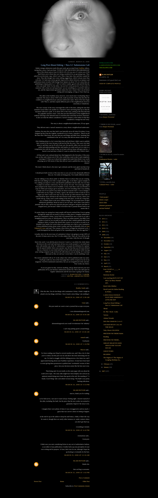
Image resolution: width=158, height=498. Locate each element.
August (106, 250)
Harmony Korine (108, 275)
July (105, 253)
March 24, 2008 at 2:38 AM (77, 297)
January (106, 367)
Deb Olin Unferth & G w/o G (112, 321)
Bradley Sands (80, 288)
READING (107, 354)
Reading (106, 337)
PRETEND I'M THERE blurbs (113, 333)
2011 (103, 225)
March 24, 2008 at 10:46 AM (76, 332)
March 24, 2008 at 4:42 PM (77, 430)
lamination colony (81, 276)
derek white (103, 202)
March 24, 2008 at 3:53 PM (77, 385)
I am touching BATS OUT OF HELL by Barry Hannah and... (113, 280)
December (107, 237)
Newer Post (37, 481)
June (105, 257)
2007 (103, 371)
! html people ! (104, 197)
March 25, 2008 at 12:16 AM (76, 455)
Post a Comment (84, 478)
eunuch (83, 337)
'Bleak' (105, 308)
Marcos (82, 350)
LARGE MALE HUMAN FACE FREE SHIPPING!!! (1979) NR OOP (113, 297)
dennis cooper (103, 200)
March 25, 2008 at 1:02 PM (77, 472)
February (107, 364)
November (107, 241)
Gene (83, 303)
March (106, 266)
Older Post (86, 481)
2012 (103, 222)
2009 (103, 231)
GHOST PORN (108, 351)
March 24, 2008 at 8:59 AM (77, 314)
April (106, 263)
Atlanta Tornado (108, 318)
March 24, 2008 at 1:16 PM (77, 344)
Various (105, 315)
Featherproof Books (105, 159)
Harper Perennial (108, 117)
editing (70, 276)
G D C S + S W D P (79, 2)
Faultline (81, 68)
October (106, 244)
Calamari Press (104, 184)
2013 (103, 219)
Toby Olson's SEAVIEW (111, 330)
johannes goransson (105, 205)
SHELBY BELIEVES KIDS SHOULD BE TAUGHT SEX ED (112, 345)
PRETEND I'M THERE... (111, 340)
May (105, 260)
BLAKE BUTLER (79, 320)
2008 (103, 235)
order (115, 159)
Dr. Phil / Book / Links (110, 312)
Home (62, 481)
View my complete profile (110, 83)
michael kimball (104, 208)
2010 (103, 228)
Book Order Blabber (109, 286)
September (107, 247)
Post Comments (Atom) (81, 486)
